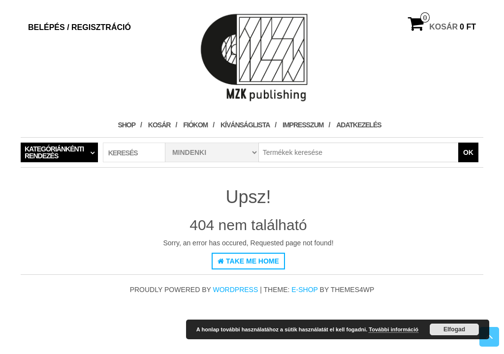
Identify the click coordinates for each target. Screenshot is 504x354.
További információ (393, 329)
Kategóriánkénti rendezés (54, 152)
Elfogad (454, 329)
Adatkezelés (358, 125)
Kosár (159, 125)
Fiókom (195, 125)
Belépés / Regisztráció (79, 27)
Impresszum (303, 125)
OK (468, 152)
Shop (126, 125)
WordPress (235, 290)
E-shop (304, 290)
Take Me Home (248, 261)
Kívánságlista (245, 125)
